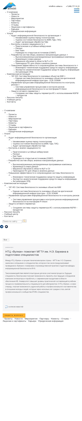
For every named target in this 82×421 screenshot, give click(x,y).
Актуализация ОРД (24, 72)
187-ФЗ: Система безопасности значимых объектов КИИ (38, 76)
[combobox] (6, 239)
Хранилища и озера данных (28, 59)
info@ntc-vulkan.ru (55, 6)
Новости (15, 16)
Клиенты (15, 23)
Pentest (18, 48)
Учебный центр (14, 100)
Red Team (19, 51)
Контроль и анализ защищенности (28, 44)
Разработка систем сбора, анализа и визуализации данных (39, 55)
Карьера (15, 29)
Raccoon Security (15, 98)
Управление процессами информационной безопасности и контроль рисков (44, 196)
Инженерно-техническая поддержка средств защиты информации (46, 68)
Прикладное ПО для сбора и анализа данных (36, 63)
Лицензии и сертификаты (23, 27)
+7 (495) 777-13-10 (72, 6)
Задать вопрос (14, 315)
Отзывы (15, 25)
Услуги (10, 34)
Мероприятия (17, 19)
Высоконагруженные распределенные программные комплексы (45, 57)
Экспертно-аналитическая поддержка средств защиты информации (47, 70)
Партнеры (15, 21)
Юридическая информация (23, 31)
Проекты (15, 14)
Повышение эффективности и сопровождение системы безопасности (44, 66)
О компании (12, 12)
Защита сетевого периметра (25, 91)
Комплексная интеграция (18, 74)
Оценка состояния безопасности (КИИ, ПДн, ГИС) (38, 40)
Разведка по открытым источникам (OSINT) (35, 53)
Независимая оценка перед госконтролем (34, 38)
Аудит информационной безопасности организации (36, 36)
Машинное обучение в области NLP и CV (34, 61)
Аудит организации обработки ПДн (31, 42)
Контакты (11, 102)
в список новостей (14, 307)
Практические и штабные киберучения (33, 46)
